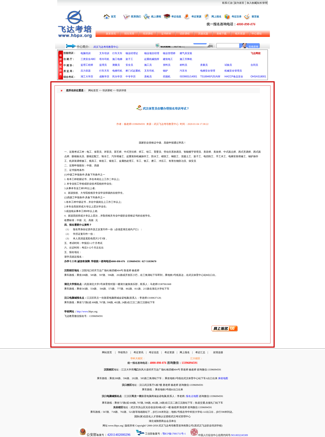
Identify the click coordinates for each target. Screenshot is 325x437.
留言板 (255, 16)
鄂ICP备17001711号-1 (174, 433)
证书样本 (166, 33)
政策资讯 (111, 33)
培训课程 (148, 33)
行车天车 (117, 53)
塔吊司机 (104, 59)
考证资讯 (138, 352)
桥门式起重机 (133, 70)
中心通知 (257, 33)
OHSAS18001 (258, 76)
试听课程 (185, 33)
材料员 (183, 64)
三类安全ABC (88, 59)
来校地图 (223, 378)
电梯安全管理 (207, 70)
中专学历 (131, 76)
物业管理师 (169, 53)
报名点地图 (192, 396)
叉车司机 (149, 70)
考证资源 (196, 16)
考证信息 (176, 16)
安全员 (129, 64)
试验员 (228, 64)
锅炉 (165, 70)
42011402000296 (118, 434)
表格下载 (222, 33)
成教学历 (104, 76)
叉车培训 (104, 53)
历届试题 (203, 33)
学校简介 (123, 352)
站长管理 (262, 2)
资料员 (166, 64)
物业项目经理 (151, 53)
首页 (113, 16)
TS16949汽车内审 (210, 76)
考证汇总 (200, 352)
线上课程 (156, 16)
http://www (82, 311)
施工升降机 (186, 59)
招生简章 (129, 33)
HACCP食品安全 (233, 76)
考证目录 (236, 16)
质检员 (148, 76)
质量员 (204, 64)
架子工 (129, 59)
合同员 (254, 64)
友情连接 (218, 352)
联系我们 (136, 16)
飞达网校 (256, 53)
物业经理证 (132, 53)
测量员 (116, 64)
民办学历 (117, 76)
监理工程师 (87, 64)
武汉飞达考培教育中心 (105, 46)
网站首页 (93, 90)
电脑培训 (86, 53)
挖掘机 (166, 76)
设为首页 (239, 2)
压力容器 (86, 70)
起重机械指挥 (151, 59)
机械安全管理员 (233, 70)
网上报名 (216, 16)
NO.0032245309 (239, 435)
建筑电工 (168, 59)
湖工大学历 (87, 76)
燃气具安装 (186, 53)
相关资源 (240, 33)
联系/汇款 (227, 2)
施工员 (148, 64)
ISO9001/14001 (188, 76)
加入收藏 (252, 2)
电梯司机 (117, 70)
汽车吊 (183, 70)
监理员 (103, 64)
